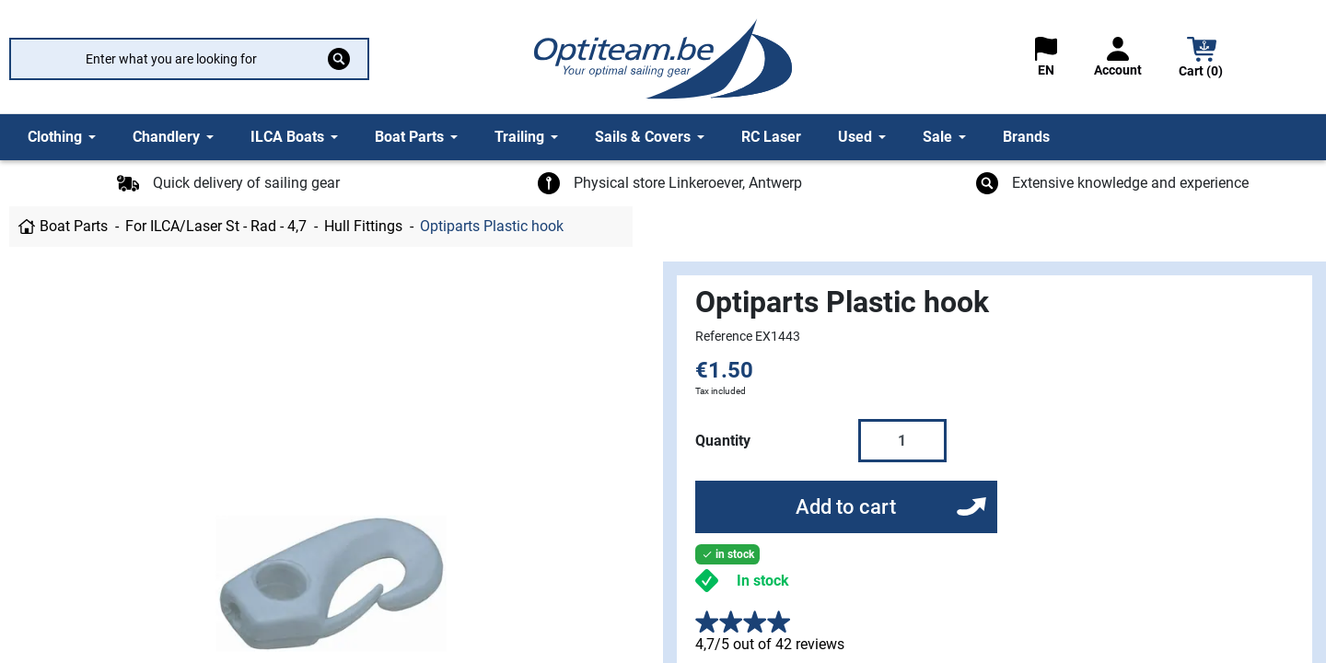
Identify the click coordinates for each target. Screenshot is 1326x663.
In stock (763, 580)
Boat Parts (74, 226)
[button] (1201, 59)
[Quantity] (902, 440)
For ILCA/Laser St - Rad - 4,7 (216, 226)
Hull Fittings (363, 226)
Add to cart (846, 506)
